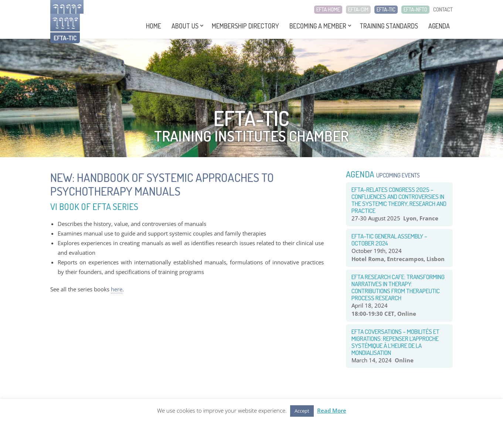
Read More (331, 410)
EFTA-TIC (386, 9)
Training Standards (389, 26)
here (116, 289)
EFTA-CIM (358, 9)
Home (153, 26)
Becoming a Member (317, 26)
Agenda (439, 26)
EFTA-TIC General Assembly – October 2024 (389, 239)
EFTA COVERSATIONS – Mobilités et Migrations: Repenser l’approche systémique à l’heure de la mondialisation (395, 342)
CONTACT (443, 9)
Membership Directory (245, 26)
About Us (184, 26)
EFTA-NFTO (415, 9)
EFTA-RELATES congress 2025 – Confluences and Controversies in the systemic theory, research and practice (398, 200)
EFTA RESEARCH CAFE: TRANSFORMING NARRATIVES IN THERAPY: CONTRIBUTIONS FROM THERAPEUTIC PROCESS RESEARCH (398, 287)
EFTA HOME (328, 9)
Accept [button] (302, 410)
